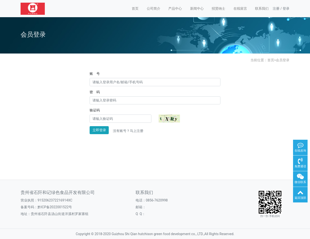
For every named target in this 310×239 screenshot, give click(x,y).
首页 (135, 8)
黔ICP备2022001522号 (55, 207)
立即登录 (99, 130)
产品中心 (175, 8)
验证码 (95, 110)
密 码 (95, 92)
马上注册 (136, 131)
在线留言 (240, 8)
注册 (276, 8)
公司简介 (153, 8)
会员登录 (282, 60)
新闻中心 (197, 8)
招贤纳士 (218, 8)
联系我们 (262, 8)
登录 (286, 8)
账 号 (95, 74)
